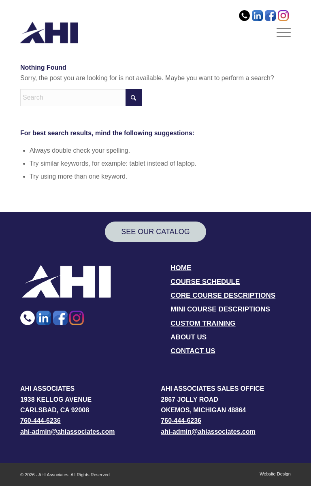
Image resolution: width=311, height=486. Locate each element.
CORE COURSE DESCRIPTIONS (222, 295)
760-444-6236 (40, 420)
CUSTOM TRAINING (202, 323)
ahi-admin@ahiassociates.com (67, 431)
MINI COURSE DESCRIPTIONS (220, 309)
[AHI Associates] (49, 32)
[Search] (81, 97)
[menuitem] (245, 8)
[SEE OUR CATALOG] (155, 232)
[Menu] (282, 32)
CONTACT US (192, 351)
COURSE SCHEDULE (205, 282)
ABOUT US (188, 337)
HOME (180, 268)
